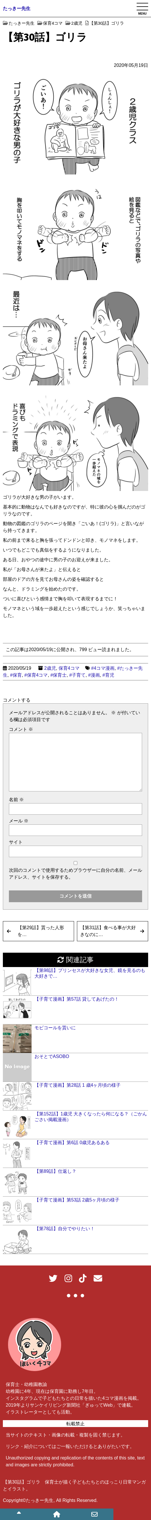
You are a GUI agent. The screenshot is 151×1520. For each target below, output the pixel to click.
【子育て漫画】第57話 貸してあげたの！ (76, 999)
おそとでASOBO (51, 1056)
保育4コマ (69, 668)
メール (18, 820)
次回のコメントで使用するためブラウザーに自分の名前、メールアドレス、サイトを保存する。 (75, 874)
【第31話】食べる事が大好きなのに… (108, 931)
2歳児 (50, 668)
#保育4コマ (36, 675)
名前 (16, 799)
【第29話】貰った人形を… (41, 931)
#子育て (77, 675)
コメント (21, 729)
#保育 (16, 675)
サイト (16, 842)
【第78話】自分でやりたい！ (64, 1228)
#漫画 (94, 675)
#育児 (108, 675)
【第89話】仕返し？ (55, 1171)
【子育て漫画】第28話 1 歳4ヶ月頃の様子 (77, 1085)
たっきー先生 (16, 8)
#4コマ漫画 (103, 668)
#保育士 (58, 675)
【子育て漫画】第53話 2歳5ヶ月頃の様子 (76, 1199)
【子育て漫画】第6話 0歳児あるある (72, 1142)
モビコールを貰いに (55, 1027)
